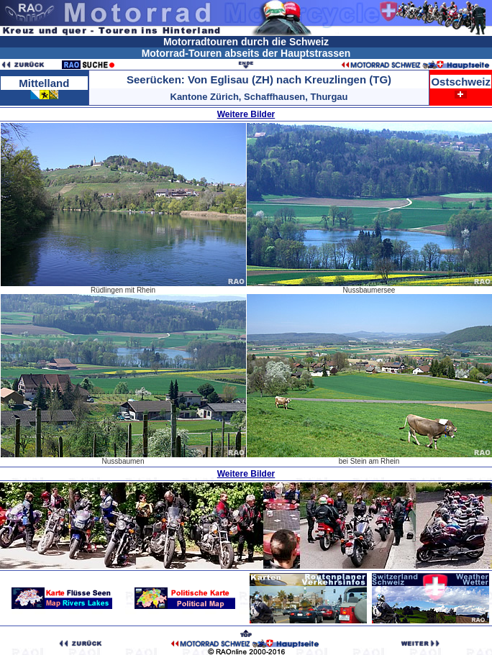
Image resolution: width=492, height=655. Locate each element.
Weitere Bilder (246, 114)
